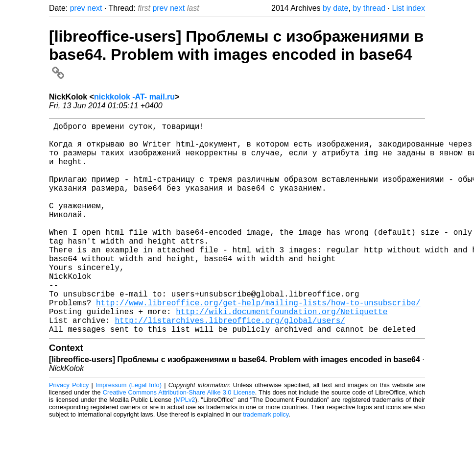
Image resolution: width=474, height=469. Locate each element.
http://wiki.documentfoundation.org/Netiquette (281, 354)
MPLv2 (185, 446)
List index (408, 8)
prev (77, 8)
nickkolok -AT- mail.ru (134, 97)
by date (335, 8)
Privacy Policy (69, 432)
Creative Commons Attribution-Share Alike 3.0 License (179, 439)
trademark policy (265, 461)
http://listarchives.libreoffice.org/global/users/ (230, 365)
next (94, 8)
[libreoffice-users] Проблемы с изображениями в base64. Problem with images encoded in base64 (236, 53)
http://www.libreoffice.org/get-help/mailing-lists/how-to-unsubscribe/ (258, 343)
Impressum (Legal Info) (128, 432)
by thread (369, 8)
